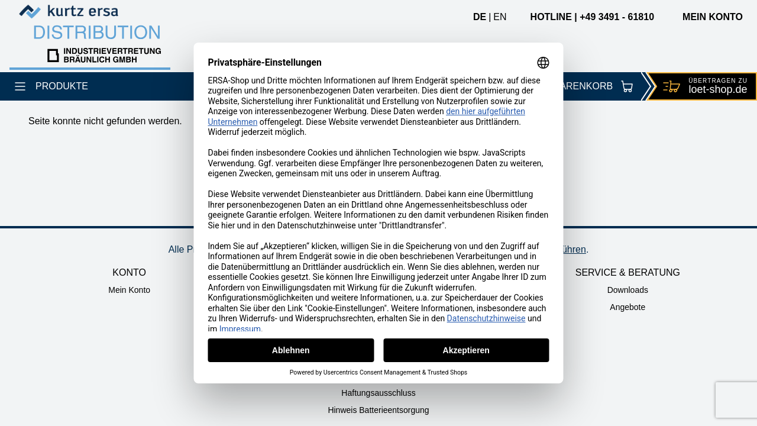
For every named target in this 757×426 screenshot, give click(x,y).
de (479, 17)
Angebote (627, 307)
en (499, 17)
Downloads (627, 290)
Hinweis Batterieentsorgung (378, 410)
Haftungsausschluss (378, 393)
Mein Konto (129, 290)
